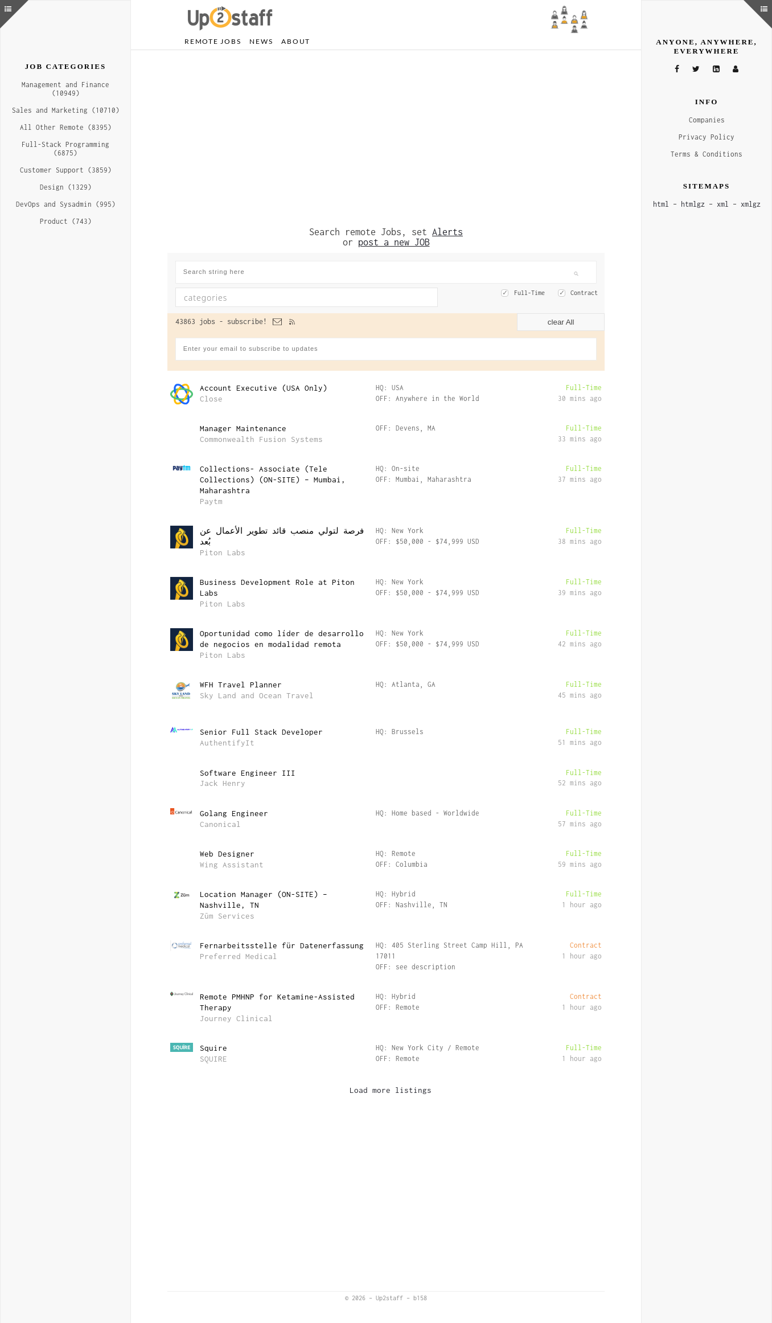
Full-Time (529, 292)
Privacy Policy (706, 137)
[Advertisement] (386, 138)
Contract (584, 292)
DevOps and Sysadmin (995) (66, 204)
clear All (561, 322)
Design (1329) (66, 187)
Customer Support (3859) (66, 170)
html (661, 204)
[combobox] (306, 297)
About (295, 41)
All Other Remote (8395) (66, 127)
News (261, 41)
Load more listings (391, 1090)
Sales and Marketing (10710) (66, 110)
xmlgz (751, 204)
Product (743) (66, 221)
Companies (707, 120)
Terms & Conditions (706, 154)
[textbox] (275, 297)
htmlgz (693, 204)
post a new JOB (394, 242)
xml (723, 204)
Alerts (447, 232)
